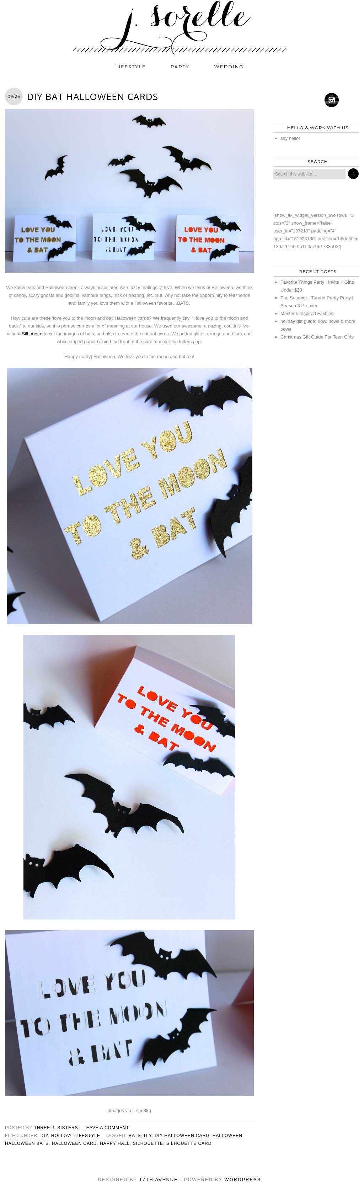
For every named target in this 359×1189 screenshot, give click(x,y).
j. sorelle (179, 27)
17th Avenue (158, 1179)
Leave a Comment (106, 1127)
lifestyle (131, 66)
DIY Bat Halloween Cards (92, 96)
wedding (229, 66)
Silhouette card (189, 1143)
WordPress (242, 1179)
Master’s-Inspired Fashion (307, 313)
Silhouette (32, 333)
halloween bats (27, 1143)
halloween (227, 1135)
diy (44, 1135)
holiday (61, 1135)
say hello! (290, 138)
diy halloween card (182, 1135)
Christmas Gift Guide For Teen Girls (317, 337)
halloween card (74, 1143)
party (180, 66)
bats (135, 1135)
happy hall (115, 1143)
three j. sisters (56, 1127)
